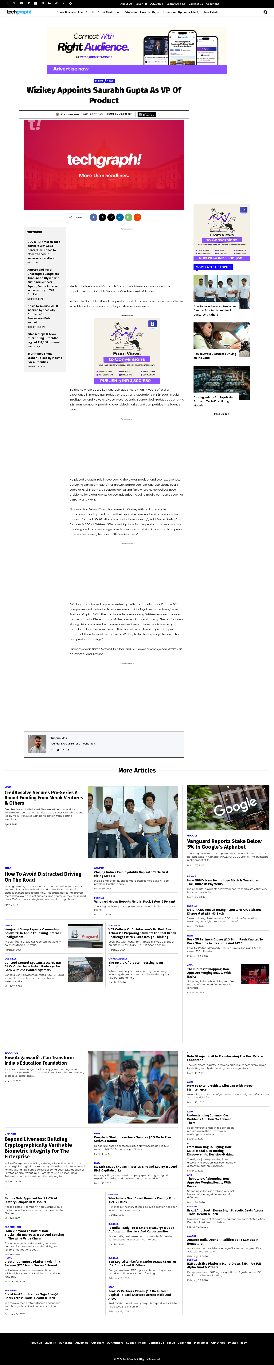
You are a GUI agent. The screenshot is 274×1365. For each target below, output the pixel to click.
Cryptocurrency (117, 959)
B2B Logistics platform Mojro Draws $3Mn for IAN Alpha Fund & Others (142, 1264)
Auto (8, 868)
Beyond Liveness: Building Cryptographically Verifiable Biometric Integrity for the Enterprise (39, 1148)
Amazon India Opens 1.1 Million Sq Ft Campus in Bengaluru (223, 1242)
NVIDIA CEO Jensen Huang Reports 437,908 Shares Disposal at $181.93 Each (224, 912)
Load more (222, 413)
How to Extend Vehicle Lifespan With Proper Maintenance (220, 1088)
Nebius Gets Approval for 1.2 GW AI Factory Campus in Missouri (31, 1200)
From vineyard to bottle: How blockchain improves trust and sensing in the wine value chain (34, 1235)
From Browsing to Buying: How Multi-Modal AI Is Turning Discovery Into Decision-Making (210, 1151)
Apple (9, 925)
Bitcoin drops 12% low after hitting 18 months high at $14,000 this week (44, 338)
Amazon (191, 1236)
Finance (191, 876)
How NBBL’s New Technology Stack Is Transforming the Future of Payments (225, 882)
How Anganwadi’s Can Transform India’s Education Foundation (40, 1060)
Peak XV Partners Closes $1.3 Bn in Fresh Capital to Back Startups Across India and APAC (225, 941)
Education (114, 925)
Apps (190, 965)
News (110, 81)
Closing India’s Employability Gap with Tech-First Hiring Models (213, 401)
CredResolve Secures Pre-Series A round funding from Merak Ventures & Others (215, 311)
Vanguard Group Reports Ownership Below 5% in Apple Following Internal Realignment (33, 933)
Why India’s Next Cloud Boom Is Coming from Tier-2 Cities (142, 1200)
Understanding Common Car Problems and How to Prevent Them (209, 1119)
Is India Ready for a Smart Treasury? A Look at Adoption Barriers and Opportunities (141, 1230)
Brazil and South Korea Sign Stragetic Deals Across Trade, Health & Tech (33, 1296)
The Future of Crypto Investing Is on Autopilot (136, 964)
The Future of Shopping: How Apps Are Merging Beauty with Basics (209, 973)
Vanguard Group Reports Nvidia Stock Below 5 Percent (135, 902)
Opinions (99, 868)
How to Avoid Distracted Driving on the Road (44, 877)
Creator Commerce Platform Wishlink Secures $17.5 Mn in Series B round (33, 1264)
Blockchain (13, 1227)
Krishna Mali (71, 114)
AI (6, 1194)
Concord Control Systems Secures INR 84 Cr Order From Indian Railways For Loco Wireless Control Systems (33, 966)
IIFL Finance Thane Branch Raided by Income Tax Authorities (44, 358)
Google (192, 835)
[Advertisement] (126, 254)
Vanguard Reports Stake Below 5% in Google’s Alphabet (225, 844)
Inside (99, 81)
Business (99, 897)
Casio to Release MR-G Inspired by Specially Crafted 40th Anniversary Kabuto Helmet (42, 314)
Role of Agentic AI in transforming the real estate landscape (225, 1058)
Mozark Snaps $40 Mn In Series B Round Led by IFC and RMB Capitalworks (136, 1169)
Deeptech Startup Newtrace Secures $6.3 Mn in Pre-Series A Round (133, 1139)
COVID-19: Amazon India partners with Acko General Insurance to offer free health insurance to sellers (44, 250)
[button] (265, 12)
